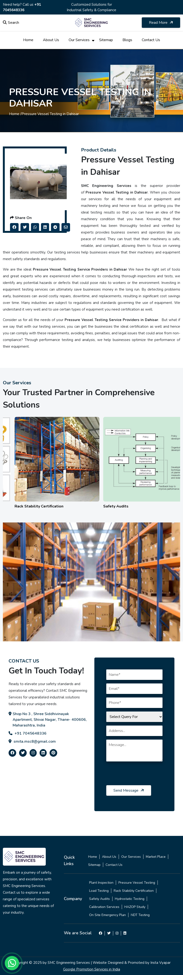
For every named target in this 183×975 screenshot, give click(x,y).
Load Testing (99, 890)
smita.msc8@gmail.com (32, 741)
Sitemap (106, 40)
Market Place (156, 856)
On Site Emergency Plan (107, 915)
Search (11, 22)
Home (28, 40)
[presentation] (142, 776)
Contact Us (151, 40)
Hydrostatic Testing (129, 899)
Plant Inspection (101, 882)
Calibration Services (104, 907)
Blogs (127, 40)
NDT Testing (140, 915)
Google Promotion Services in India (91, 969)
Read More (161, 22)
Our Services (79, 40)
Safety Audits (99, 899)
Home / (15, 114)
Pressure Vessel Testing (136, 882)
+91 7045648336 (27, 733)
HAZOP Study (134, 907)
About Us (51, 40)
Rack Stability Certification (134, 890)
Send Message (129, 790)
